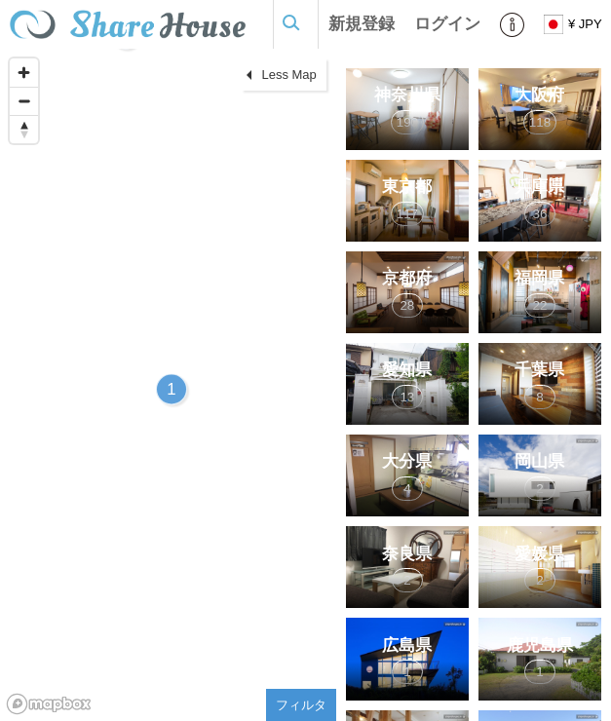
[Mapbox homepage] (49, 704)
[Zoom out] (24, 101)
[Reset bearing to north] (24, 129)
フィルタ (301, 705)
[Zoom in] (24, 72)
